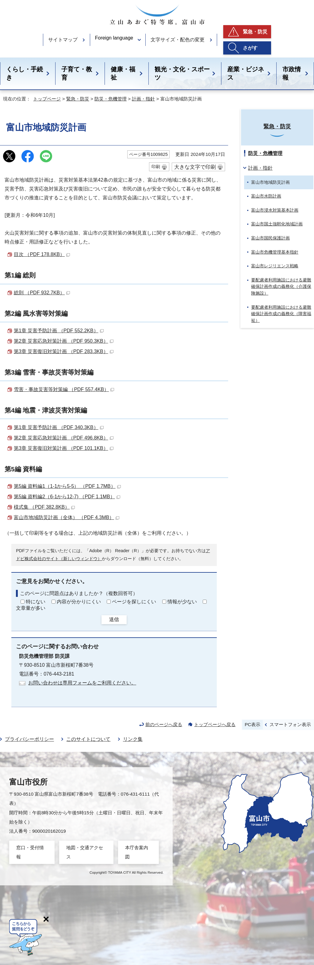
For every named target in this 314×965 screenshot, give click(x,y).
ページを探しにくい (134, 601)
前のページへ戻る (163, 724)
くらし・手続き (24, 73)
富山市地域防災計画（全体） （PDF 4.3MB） (66, 517)
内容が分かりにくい (79, 601)
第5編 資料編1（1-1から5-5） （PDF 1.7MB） (67, 486)
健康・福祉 (123, 73)
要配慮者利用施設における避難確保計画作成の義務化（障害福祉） (281, 314)
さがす (250, 48)
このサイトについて (88, 739)
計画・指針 (143, 98)
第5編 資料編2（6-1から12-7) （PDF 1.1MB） (67, 496)
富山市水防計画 (266, 196)
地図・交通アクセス (84, 852)
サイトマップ (63, 39)
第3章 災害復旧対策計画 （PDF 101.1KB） (63, 448)
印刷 (155, 166)
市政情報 (291, 73)
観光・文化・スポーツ (182, 73)
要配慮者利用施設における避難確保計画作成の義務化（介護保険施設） (281, 286)
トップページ (47, 98)
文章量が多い (30, 608)
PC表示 (252, 724)
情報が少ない (182, 601)
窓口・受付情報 (30, 852)
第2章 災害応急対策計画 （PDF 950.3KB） (63, 341)
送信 (114, 619)
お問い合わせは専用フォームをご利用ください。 (82, 682)
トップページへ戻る (215, 724)
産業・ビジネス (245, 73)
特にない (35, 601)
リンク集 (133, 739)
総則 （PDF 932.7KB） (42, 292)
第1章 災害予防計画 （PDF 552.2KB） (59, 330)
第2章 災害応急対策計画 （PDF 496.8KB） (63, 437)
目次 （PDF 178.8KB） (42, 254)
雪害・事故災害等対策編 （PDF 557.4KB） (64, 389)
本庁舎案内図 (136, 852)
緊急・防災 (255, 31)
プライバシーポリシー (29, 739)
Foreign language (114, 37)
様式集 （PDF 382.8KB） (44, 507)
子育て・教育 (76, 73)
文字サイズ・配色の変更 (178, 39)
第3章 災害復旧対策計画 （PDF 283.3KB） (63, 351)
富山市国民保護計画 (270, 238)
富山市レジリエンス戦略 (274, 265)
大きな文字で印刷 (195, 167)
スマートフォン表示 (290, 724)
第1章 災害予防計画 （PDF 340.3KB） (59, 427)
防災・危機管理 (110, 98)
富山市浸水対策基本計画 (274, 210)
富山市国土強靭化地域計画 (277, 223)
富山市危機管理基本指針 (274, 252)
